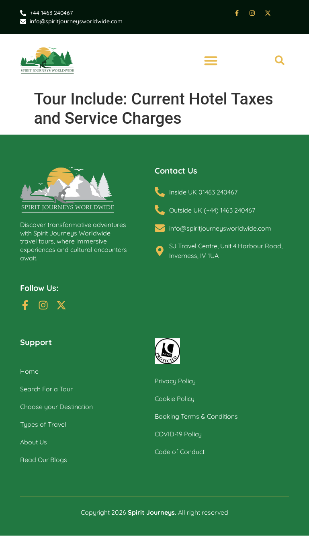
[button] (211, 60)
